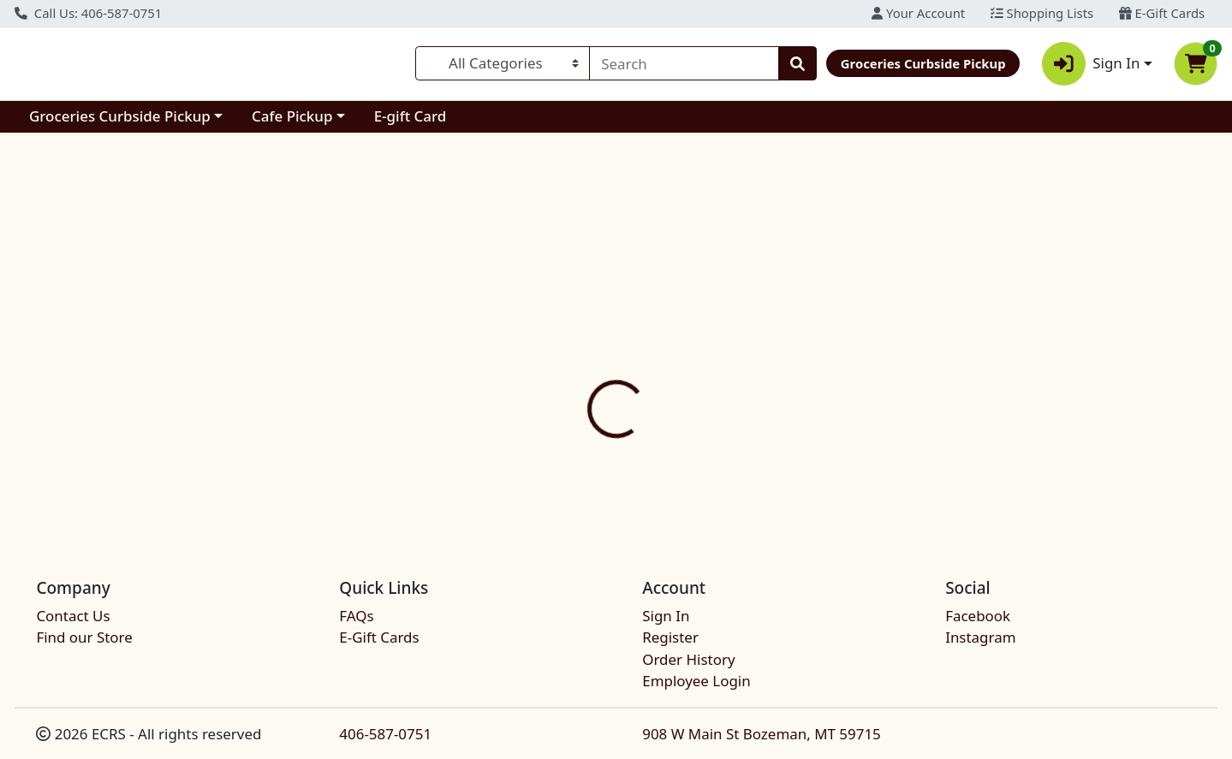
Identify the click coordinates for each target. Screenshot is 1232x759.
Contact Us (73, 616)
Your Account (918, 12)
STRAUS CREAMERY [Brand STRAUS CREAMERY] (754, 455)
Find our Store (84, 638)
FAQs (356, 616)
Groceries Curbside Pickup (120, 116)
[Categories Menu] (502, 63)
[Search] (684, 63)
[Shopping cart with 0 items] (1195, 64)
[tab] (564, 368)
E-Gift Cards (1162, 12)
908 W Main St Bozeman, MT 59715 (761, 734)
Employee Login (696, 681)
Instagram (980, 638)
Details (564, 368)
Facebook (977, 616)
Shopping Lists (1042, 12)
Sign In (665, 616)
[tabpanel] (873, 453)
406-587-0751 (385, 734)
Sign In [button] (1091, 64)
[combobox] (684, 63)
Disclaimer (649, 368)
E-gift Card (410, 116)
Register (670, 638)
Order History (688, 659)
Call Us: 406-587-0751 (88, 12)
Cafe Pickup (292, 116)
